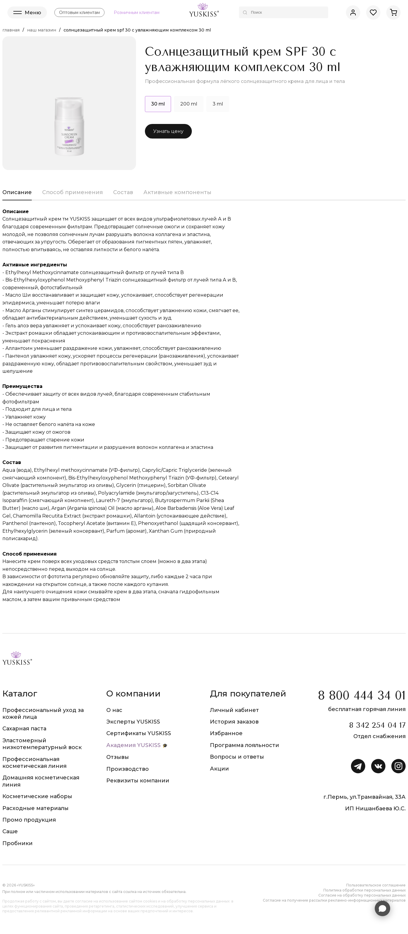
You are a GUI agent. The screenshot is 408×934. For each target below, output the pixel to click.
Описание (17, 192)
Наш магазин (41, 30)
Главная (11, 30)
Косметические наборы (37, 796)
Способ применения (72, 192)
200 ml (188, 104)
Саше (10, 831)
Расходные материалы (35, 808)
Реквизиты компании (137, 780)
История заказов (234, 721)
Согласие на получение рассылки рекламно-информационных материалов (334, 900)
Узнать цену (168, 131)
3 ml (218, 104)
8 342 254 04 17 (377, 725)
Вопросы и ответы (237, 757)
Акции (219, 768)
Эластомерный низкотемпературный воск (42, 744)
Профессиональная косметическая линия (34, 762)
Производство (127, 769)
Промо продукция (29, 820)
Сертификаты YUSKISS (138, 733)
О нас (114, 710)
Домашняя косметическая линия (40, 781)
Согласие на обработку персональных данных (362, 895)
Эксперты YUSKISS (133, 721)
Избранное (226, 733)
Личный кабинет (234, 710)
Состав (123, 192)
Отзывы (117, 757)
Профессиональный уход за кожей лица (43, 713)
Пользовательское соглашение (376, 885)
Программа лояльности (244, 745)
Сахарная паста (24, 728)
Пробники (17, 843)
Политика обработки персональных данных (364, 890)
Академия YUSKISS (133, 745)
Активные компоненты (177, 192)
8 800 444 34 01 (362, 695)
